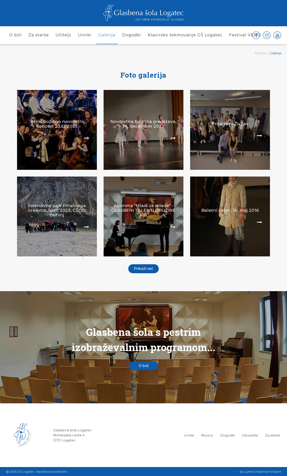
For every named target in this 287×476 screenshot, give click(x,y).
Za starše (272, 435)
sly (241, 471)
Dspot (276, 471)
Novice (207, 435)
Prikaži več (143, 268)
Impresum (262, 471)
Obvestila (250, 435)
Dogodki (227, 435)
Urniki (189, 435)
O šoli (144, 366)
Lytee (249, 471)
